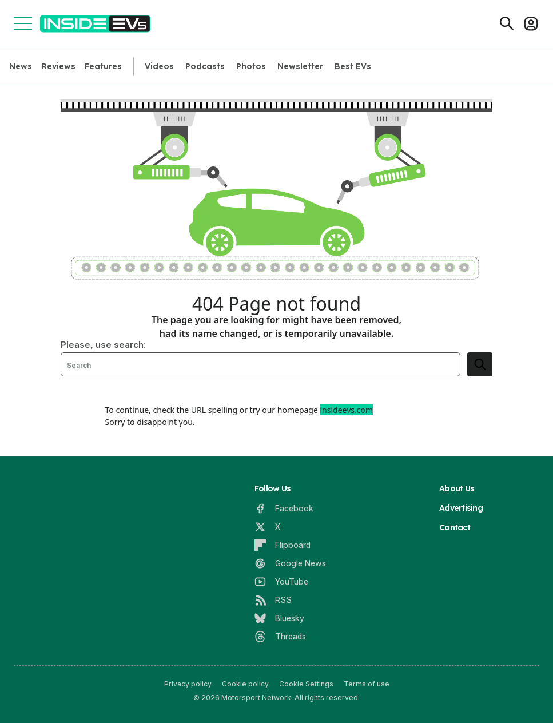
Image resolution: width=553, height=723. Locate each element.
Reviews (58, 66)
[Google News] (290, 563)
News (20, 66)
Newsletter (300, 66)
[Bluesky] (279, 618)
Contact (454, 527)
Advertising (461, 508)
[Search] (507, 23)
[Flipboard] (282, 545)
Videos (159, 66)
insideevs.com (346, 409)
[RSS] (273, 600)
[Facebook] (283, 508)
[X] (267, 527)
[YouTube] (281, 581)
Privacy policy (188, 684)
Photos (251, 66)
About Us (456, 488)
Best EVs (353, 66)
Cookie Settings (306, 684)
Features (103, 66)
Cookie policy (245, 684)
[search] (479, 364)
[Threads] (280, 636)
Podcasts (205, 66)
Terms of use (366, 684)
